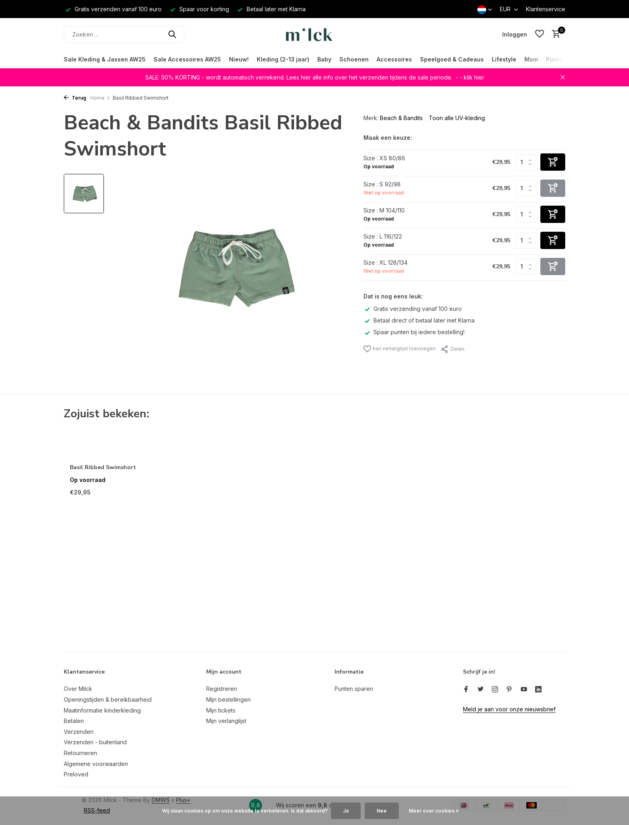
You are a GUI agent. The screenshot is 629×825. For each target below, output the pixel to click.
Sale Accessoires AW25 (187, 59)
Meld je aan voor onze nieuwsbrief (509, 709)
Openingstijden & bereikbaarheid (108, 699)
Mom (531, 59)
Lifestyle (504, 59)
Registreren (221, 688)
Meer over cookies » (434, 811)
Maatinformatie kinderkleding (102, 710)
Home (100, 98)
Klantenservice (545, 9)
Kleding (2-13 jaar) (283, 59)
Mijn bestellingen (228, 699)
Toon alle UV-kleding (457, 117)
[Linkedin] (538, 690)
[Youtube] (524, 690)
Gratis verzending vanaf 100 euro (412, 308)
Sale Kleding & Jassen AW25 (105, 59)
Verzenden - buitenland (95, 742)
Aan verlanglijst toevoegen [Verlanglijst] (399, 349)
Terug (75, 98)
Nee (382, 811)
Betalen (74, 720)
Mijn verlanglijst (226, 720)
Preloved (76, 774)
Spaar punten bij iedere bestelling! (414, 332)
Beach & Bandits (401, 117)
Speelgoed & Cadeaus (452, 59)
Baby (324, 59)
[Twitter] (480, 690)
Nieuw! (239, 59)
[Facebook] (466, 690)
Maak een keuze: (387, 137)
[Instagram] (495, 690)
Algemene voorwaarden (96, 763)
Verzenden (78, 731)
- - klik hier (470, 77)
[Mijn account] (514, 34)
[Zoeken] (124, 34)
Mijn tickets (220, 710)
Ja (346, 811)
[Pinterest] (509, 690)
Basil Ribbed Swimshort (103, 467)
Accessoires (394, 59)
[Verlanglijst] (539, 34)
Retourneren (80, 752)
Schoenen (354, 59)
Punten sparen (354, 688)
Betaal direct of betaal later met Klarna (419, 320)
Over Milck (78, 688)
